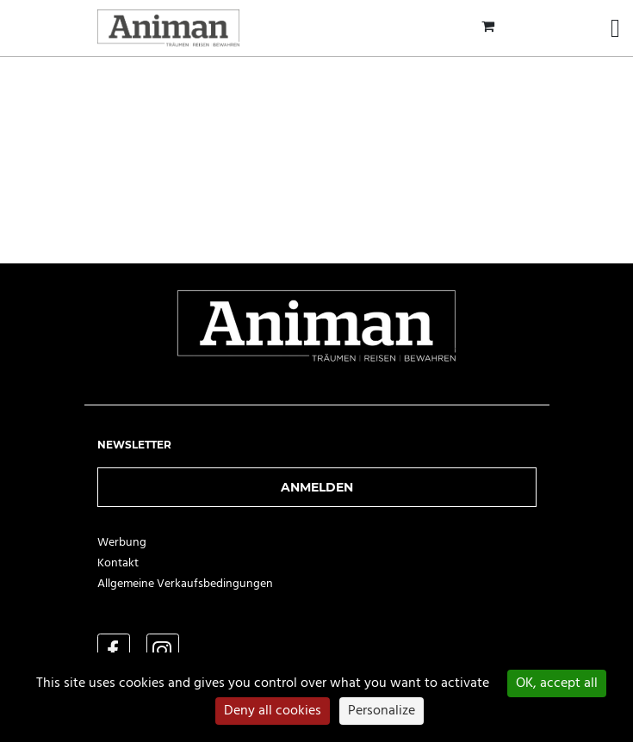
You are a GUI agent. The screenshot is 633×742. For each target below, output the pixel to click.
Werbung (121, 543)
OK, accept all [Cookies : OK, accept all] (557, 683)
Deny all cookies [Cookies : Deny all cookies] (272, 711)
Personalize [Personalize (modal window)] (381, 711)
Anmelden (317, 487)
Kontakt (118, 563)
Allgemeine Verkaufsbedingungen (185, 584)
